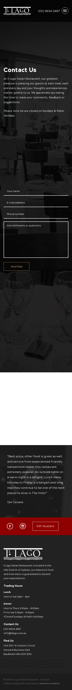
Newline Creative (50, 683)
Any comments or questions (24, 225)
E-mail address (16, 202)
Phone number (15, 214)
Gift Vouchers (45, 526)
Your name (13, 191)
